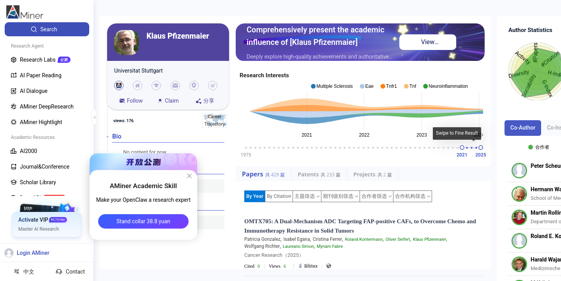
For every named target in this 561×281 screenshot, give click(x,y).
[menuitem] (47, 29)
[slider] (462, 147)
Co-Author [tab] (522, 127)
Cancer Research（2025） (274, 255)
